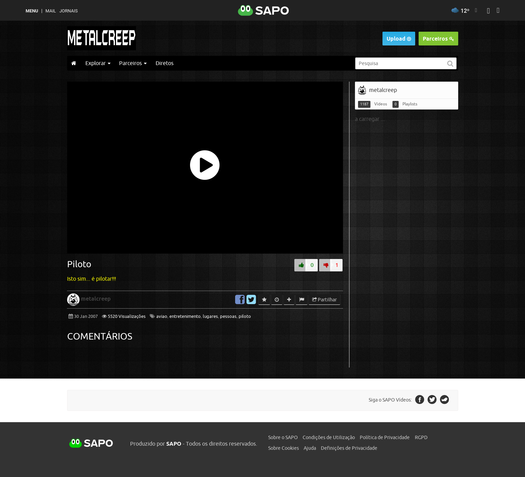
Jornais (68, 11)
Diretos (165, 63)
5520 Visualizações (126, 316)
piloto (245, 316)
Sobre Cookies (283, 448)
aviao (161, 316)
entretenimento (185, 316)
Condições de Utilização (329, 437)
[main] (262, 225)
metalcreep (96, 298)
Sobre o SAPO (283, 437)
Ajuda (310, 448)
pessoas (228, 316)
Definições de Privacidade (349, 448)
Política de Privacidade (385, 437)
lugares (210, 316)
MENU (32, 11)
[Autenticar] (488, 11)
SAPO (91, 443)
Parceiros (438, 38)
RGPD (421, 437)
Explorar (98, 63)
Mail (50, 11)
